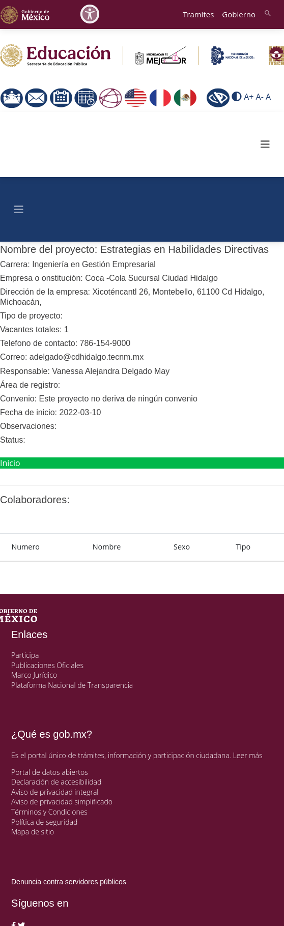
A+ (248, 97)
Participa (25, 655)
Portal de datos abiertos (49, 772)
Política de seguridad (44, 822)
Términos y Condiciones (49, 812)
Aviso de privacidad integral (54, 792)
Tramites (198, 14)
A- (260, 97)
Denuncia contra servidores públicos (68, 882)
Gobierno (238, 14)
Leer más (248, 755)
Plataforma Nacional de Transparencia (72, 685)
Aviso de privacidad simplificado (61, 801)
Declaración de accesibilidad (56, 782)
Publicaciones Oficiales (47, 665)
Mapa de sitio (32, 831)
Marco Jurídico (34, 675)
